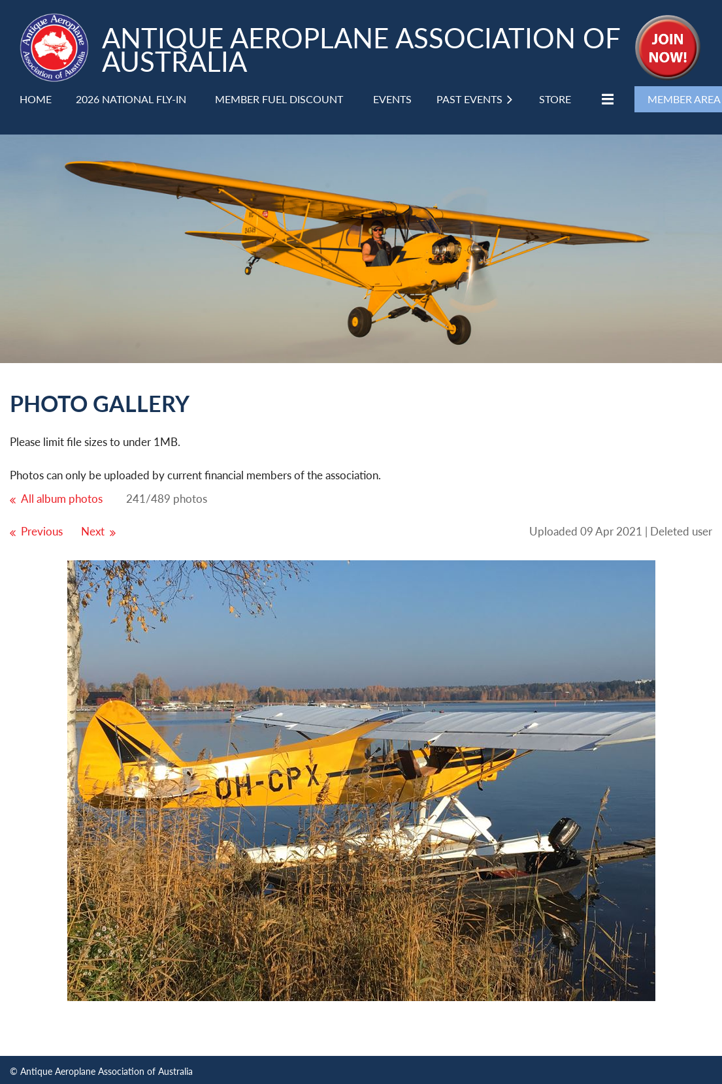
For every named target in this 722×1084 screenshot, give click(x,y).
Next (93, 531)
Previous (42, 531)
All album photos (62, 498)
